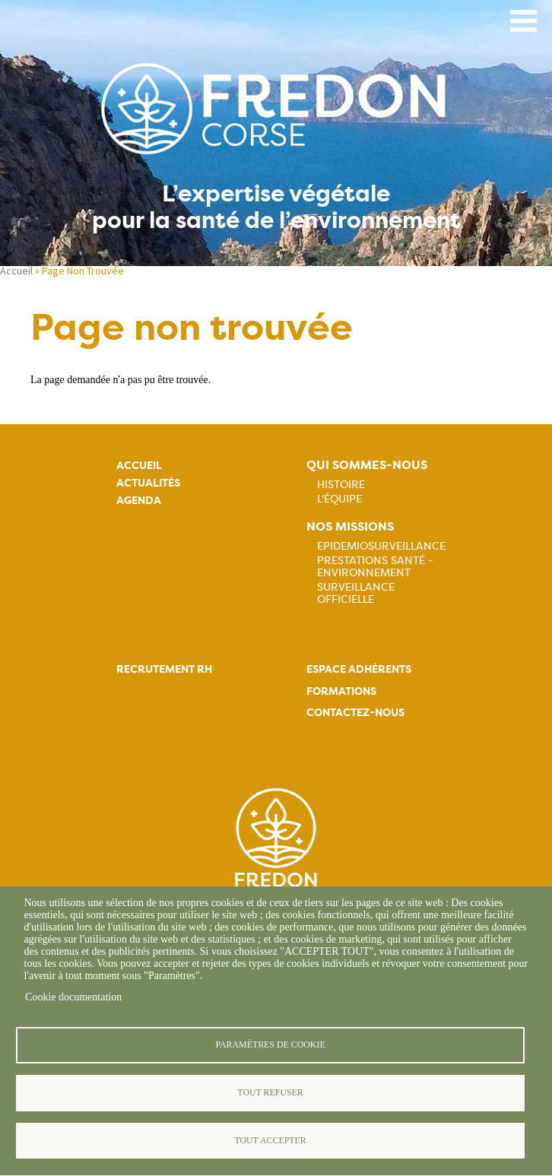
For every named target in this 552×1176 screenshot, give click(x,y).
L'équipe (339, 499)
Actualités (148, 483)
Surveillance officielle (356, 593)
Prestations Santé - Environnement (375, 566)
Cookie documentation (73, 997)
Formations (341, 691)
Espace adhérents (358, 669)
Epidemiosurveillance (381, 546)
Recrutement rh (164, 669)
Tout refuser (270, 1092)
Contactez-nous (355, 712)
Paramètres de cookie (270, 1044)
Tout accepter (270, 1140)
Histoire (341, 484)
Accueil (16, 270)
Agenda (138, 500)
